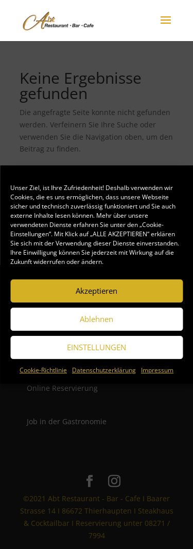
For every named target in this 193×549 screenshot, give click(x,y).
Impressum (157, 370)
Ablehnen (96, 319)
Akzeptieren (96, 291)
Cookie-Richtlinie (43, 370)
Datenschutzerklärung (104, 370)
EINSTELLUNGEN (96, 347)
